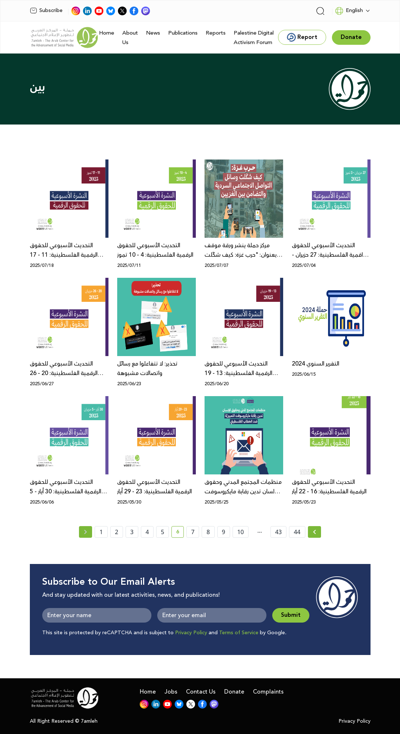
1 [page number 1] (101, 532)
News (153, 33)
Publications (183, 33)
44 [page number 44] (297, 532)
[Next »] (314, 532)
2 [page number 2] (116, 532)
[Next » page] (314, 532)
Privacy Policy (191, 633)
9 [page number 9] (223, 532)
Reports (216, 33)
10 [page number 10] (240, 532)
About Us (130, 38)
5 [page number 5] (162, 532)
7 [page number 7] (192, 532)
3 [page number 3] (132, 532)
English (349, 11)
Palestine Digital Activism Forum (254, 38)
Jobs (171, 691)
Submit (291, 615)
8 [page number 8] (208, 532)
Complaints (268, 691)
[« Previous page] (85, 532)
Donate (234, 691)
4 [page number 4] (147, 532)
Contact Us (200, 691)
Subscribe (46, 11)
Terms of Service (238, 633)
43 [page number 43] (278, 532)
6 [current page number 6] (180, 533)
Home (106, 33)
